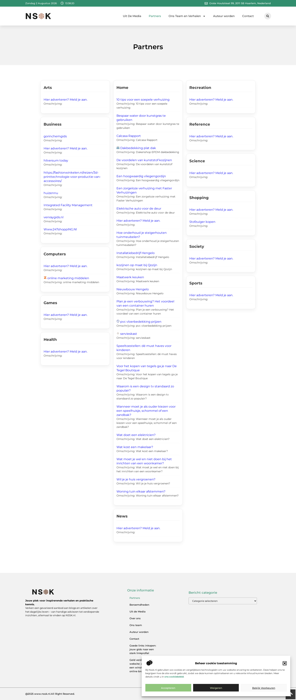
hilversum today (56, 160)
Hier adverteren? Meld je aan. (65, 99)
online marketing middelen (68, 278)
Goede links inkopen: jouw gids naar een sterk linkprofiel (143, 649)
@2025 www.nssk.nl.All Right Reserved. (50, 693)
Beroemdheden (139, 604)
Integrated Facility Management (68, 205)
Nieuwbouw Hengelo (132, 289)
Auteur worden (224, 16)
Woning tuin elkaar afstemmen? (140, 491)
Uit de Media (138, 611)
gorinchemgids (55, 136)
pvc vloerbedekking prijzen (140, 321)
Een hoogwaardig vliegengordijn (141, 176)
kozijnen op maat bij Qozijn (136, 265)
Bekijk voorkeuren (263, 691)
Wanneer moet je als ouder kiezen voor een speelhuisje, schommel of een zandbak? (146, 411)
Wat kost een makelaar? (134, 447)
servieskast (128, 334)
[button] (285, 667)
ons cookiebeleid (174, 680)
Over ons (135, 618)
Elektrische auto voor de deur (138, 208)
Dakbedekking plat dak (138, 148)
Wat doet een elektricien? (136, 435)
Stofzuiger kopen (202, 222)
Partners (155, 16)
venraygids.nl (53, 217)
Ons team (136, 625)
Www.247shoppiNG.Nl (60, 229)
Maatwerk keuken (130, 277)
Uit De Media (132, 16)
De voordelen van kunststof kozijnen (144, 160)
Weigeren (216, 691)
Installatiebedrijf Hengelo (135, 253)
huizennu (51, 193)
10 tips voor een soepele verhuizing (143, 99)
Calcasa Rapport (128, 136)
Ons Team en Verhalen (187, 16)
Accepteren (168, 691)
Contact (248, 16)
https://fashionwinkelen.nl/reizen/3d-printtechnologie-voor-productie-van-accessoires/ (72, 177)
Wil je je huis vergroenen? (135, 479)
